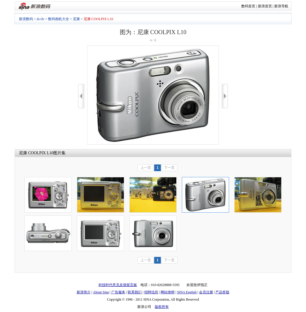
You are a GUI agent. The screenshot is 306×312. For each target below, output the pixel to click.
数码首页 (248, 6)
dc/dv (41, 19)
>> (225, 96)
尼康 (76, 19)
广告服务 (118, 292)
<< (81, 96)
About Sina (101, 292)
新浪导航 (281, 6)
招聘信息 (151, 292)
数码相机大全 (58, 19)
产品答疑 (222, 292)
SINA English (186, 292)
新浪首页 (265, 6)
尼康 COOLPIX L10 (36, 153)
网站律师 (168, 292)
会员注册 (206, 292)
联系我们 (135, 292)
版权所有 (162, 307)
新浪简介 (84, 292)
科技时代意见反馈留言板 (118, 285)
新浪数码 (26, 19)
